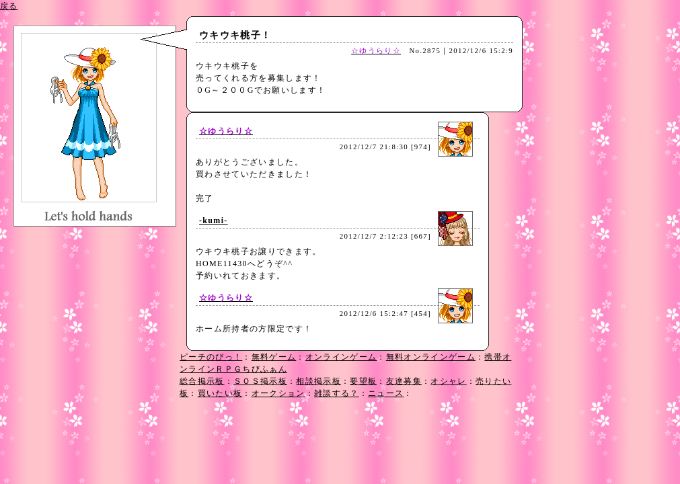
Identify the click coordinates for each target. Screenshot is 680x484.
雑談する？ (336, 393)
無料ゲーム (274, 357)
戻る (9, 6)
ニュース (386, 393)
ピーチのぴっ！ (211, 357)
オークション (278, 393)
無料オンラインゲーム (431, 357)
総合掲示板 (202, 381)
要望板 (363, 381)
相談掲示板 (318, 381)
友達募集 (404, 381)
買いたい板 (220, 393)
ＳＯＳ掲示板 (260, 381)
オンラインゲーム (341, 357)
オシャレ (448, 381)
